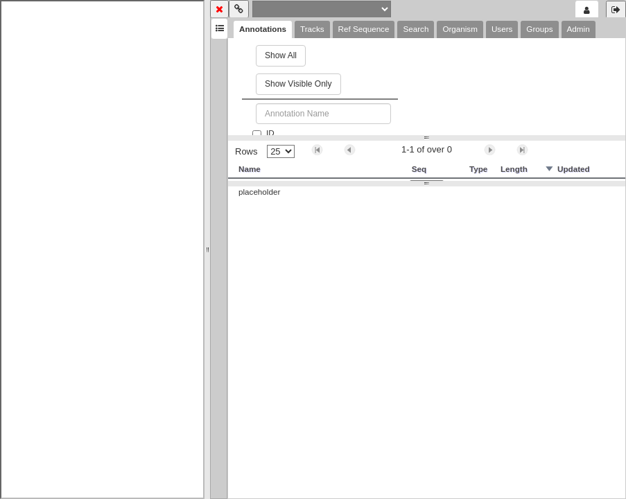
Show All (281, 55)
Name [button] (249, 168)
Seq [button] (419, 168)
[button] (317, 150)
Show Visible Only (298, 84)
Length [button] (514, 168)
